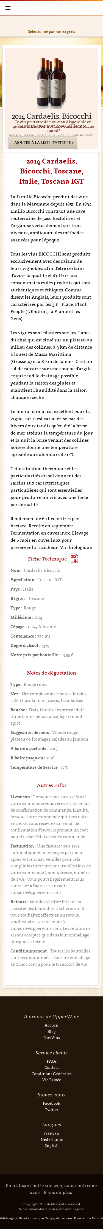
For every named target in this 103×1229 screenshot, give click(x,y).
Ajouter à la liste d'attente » (44, 142)
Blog (52, 1031)
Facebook (51, 1103)
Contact (51, 1067)
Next (98, 26)
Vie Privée (51, 1079)
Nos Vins (51, 1037)
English (51, 1145)
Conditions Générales (51, 1073)
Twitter (52, 1109)
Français (51, 1133)
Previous (5, 26)
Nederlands (52, 1139)
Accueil (51, 1025)
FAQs (52, 1061)
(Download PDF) (74, 558)
